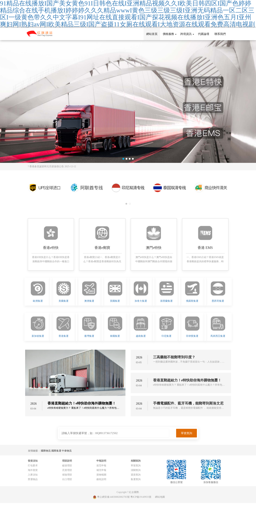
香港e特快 (51, 248)
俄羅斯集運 (192, 301)
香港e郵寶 (102, 248)
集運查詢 (136, 479)
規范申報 (101, 465)
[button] (123, 159)
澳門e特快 (154, 248)
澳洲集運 (89, 301)
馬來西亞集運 (217, 336)
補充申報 (101, 470)
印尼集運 (166, 336)
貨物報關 (101, 474)
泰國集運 (115, 336)
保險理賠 (67, 474)
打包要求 (33, 465)
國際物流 (46, 450)
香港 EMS (205, 248)
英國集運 (115, 301)
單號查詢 (136, 465)
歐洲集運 (38, 301)
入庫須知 (33, 474)
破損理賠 (67, 465)
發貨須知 (33, 460)
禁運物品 (33, 479)
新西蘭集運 (166, 301)
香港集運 (63, 336)
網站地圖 (160, 497)
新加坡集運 (38, 336)
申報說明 (101, 460)
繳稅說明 (101, 479)
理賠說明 (67, 460)
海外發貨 (33, 470)
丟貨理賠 (67, 470)
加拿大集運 (141, 301)
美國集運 (63, 301)
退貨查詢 (136, 474)
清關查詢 (136, 470)
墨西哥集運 (218, 301)
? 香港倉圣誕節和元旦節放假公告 (52, 166)
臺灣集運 (89, 336)
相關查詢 (136, 460)
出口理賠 (67, 479)
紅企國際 (134, 492)
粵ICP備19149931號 (140, 497)
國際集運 (56, 450)
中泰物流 (67, 450)
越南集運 (141, 336)
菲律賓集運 (192, 336)
